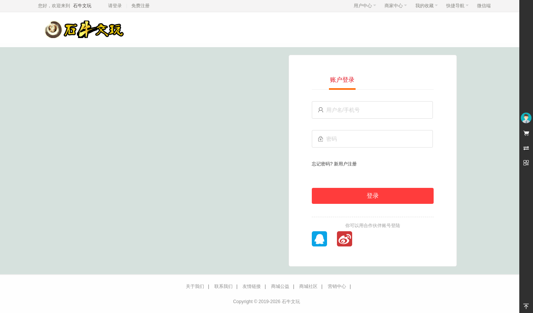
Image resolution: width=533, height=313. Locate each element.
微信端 (484, 5)
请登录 (115, 5)
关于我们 (195, 286)
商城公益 (280, 286)
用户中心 (365, 5)
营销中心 (337, 286)
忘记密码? (322, 164)
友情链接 (252, 286)
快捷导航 (457, 5)
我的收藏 (426, 5)
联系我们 (223, 286)
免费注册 (140, 5)
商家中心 (396, 5)
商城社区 (308, 286)
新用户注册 (345, 164)
